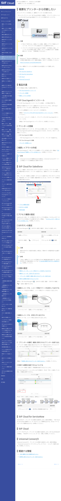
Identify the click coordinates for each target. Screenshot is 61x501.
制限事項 (7, 376)
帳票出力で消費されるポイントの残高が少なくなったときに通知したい (7, 330)
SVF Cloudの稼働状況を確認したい (7, 372)
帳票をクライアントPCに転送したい (7, 75)
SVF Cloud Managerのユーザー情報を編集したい (7, 262)
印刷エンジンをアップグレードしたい (7, 363)
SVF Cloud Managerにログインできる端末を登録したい (7, 246)
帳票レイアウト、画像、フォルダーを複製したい (7, 130)
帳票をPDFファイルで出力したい (7, 40)
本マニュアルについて (6, 11)
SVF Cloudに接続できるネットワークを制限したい (7, 241)
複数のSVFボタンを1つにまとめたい (7, 143)
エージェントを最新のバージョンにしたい (7, 199)
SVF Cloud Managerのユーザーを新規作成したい (7, 258)
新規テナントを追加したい (7, 354)
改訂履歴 (3, 382)
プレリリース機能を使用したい (7, 367)
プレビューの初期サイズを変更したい (7, 154)
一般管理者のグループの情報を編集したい (7, 290)
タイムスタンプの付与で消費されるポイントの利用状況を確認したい (7, 342)
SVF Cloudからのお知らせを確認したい (7, 325)
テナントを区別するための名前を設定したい (7, 350)
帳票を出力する (7, 18)
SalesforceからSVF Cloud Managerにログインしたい (7, 232)
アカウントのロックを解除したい (7, 305)
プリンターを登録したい (7, 177)
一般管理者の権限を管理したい (7, 281)
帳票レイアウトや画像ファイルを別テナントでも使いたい (8, 30)
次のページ (56, 464)
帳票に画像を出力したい (8, 34)
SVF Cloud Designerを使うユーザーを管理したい (7, 204)
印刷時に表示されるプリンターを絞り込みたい (7, 189)
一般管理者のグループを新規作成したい (7, 286)
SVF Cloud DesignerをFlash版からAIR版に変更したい (7, 215)
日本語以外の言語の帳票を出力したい (7, 105)
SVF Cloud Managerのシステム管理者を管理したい (7, 271)
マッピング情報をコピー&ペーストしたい (7, 114)
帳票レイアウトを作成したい (8, 25)
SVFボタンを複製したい (6, 147)
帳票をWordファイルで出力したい (7, 49)
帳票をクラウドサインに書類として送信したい (7, 92)
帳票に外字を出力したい (7, 37)
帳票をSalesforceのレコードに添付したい (7, 62)
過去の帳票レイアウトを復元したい (7, 139)
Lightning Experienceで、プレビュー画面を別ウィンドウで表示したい (7, 168)
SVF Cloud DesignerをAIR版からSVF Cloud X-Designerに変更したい (7, 221)
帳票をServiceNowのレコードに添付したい (7, 70)
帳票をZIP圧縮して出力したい (7, 53)
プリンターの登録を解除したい (7, 180)
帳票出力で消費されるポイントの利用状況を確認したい (7, 336)
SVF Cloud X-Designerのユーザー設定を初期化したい (7, 209)
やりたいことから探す (7, 21)
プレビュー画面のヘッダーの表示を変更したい (7, 159)
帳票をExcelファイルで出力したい (7, 44)
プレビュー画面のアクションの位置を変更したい (7, 163)
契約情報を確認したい (6, 347)
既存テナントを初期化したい (7, 359)
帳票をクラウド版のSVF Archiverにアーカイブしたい (7, 87)
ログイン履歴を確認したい (7, 313)
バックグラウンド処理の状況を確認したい (7, 320)
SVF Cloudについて (5, 14)
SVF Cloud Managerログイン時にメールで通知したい (7, 253)
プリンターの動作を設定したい (7, 185)
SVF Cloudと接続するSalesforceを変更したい (7, 227)
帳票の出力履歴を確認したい (7, 109)
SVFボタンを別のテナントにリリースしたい (7, 150)
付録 (7, 379)
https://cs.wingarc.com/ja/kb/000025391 (30, 62)
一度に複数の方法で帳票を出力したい (7, 96)
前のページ (20, 464)
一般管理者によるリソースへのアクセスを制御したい (7, 300)
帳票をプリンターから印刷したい (7, 57)
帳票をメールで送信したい (7, 82)
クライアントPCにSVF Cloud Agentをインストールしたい (7, 194)
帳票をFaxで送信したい (6, 78)
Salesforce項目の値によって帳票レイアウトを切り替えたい (7, 119)
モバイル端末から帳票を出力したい (7, 101)
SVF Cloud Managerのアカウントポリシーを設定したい (7, 276)
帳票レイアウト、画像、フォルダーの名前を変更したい (7, 125)
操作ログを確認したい (6, 317)
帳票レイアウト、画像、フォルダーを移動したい (7, 135)
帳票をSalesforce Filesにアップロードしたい (7, 66)
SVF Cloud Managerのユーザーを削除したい (7, 267)
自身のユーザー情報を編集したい (7, 309)
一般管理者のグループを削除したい (7, 294)
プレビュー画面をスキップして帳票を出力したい (7, 173)
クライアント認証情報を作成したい (7, 237)
